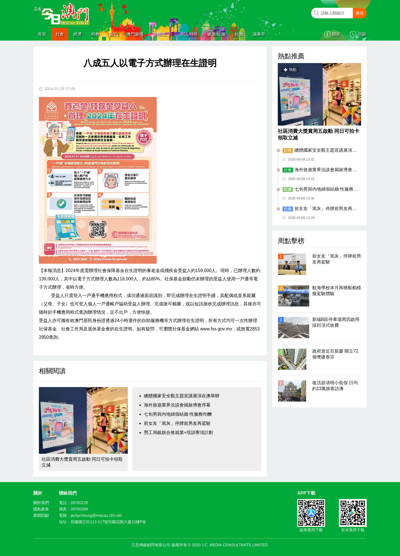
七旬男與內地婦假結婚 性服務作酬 (178, 414)
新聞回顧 (41, 515)
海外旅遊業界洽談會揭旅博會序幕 (177, 405)
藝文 (113, 34)
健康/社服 (216, 34)
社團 (239, 34)
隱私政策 (41, 509)
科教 (95, 34)
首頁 (42, 34)
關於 (336, 34)
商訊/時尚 (189, 34)
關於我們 (41, 502)
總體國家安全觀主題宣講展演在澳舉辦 (181, 395)
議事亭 (258, 34)
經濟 (77, 34)
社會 (60, 34)
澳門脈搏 (135, 34)
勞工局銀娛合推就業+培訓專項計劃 (178, 432)
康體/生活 (162, 34)
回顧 (362, 34)
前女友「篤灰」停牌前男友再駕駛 (177, 423)
